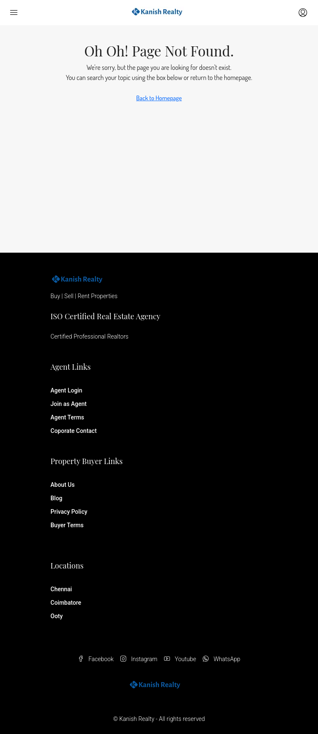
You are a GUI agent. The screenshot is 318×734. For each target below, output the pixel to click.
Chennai (61, 589)
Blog (56, 498)
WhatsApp (221, 659)
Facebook (96, 659)
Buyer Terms (67, 525)
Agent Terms (67, 417)
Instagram (138, 659)
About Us (62, 484)
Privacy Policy (68, 511)
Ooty (56, 616)
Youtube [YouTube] (180, 659)
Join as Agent (68, 403)
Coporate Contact (73, 430)
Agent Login (66, 390)
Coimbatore (65, 602)
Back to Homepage (159, 98)
